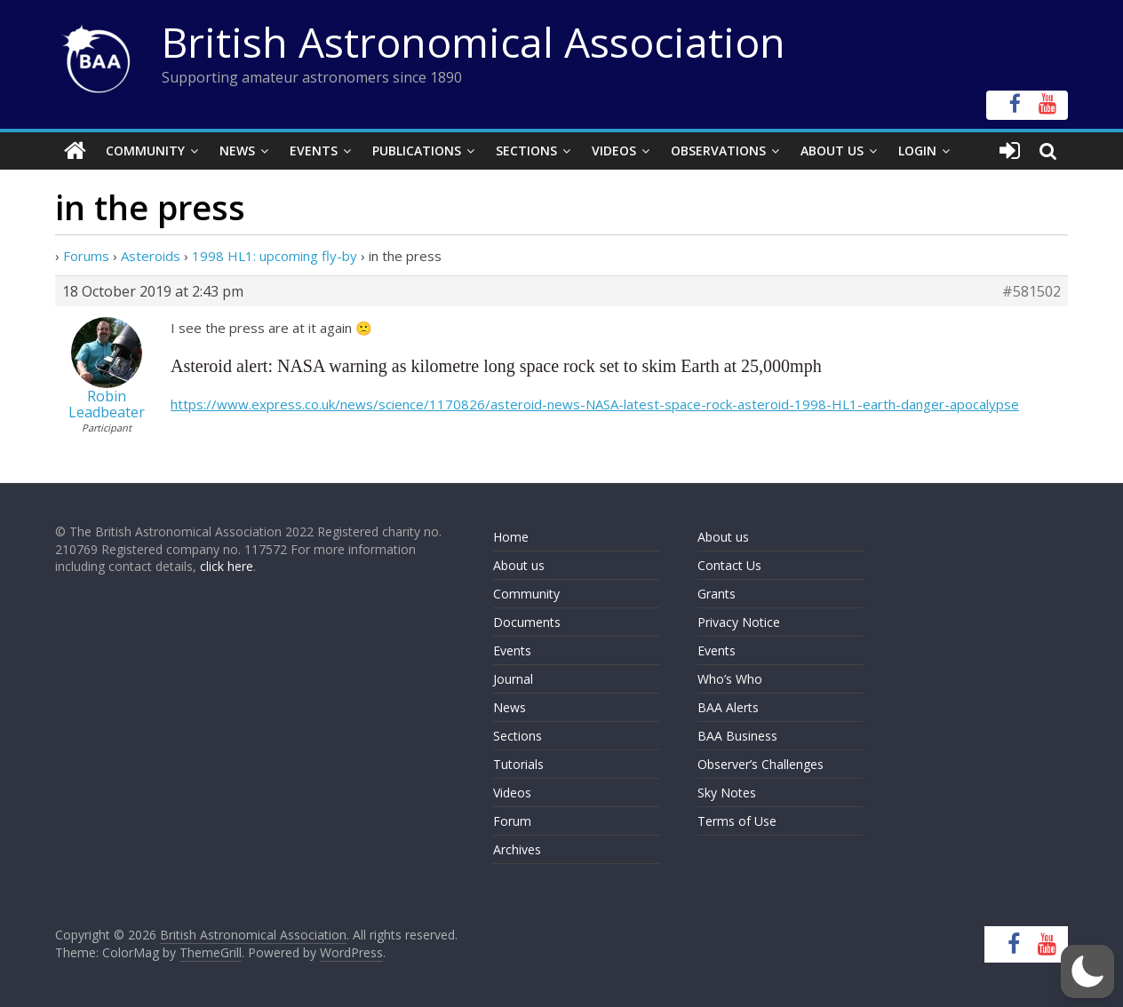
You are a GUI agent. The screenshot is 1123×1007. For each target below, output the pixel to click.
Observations (718, 150)
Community (145, 150)
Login (917, 150)
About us (519, 565)
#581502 (1031, 291)
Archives (517, 849)
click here (226, 566)
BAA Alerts (728, 707)
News (237, 150)
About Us (832, 150)
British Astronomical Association (473, 41)
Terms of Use (737, 821)
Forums (86, 256)
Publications (416, 150)
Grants (716, 593)
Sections (526, 150)
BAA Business (737, 735)
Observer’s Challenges (760, 764)
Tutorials (518, 764)
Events (314, 150)
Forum (512, 821)
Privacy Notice (738, 622)
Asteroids (150, 256)
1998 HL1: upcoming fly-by (274, 256)
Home (511, 536)
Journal (513, 678)
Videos (614, 150)
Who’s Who (729, 678)
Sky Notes (726, 792)
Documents (527, 622)
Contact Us (729, 565)
